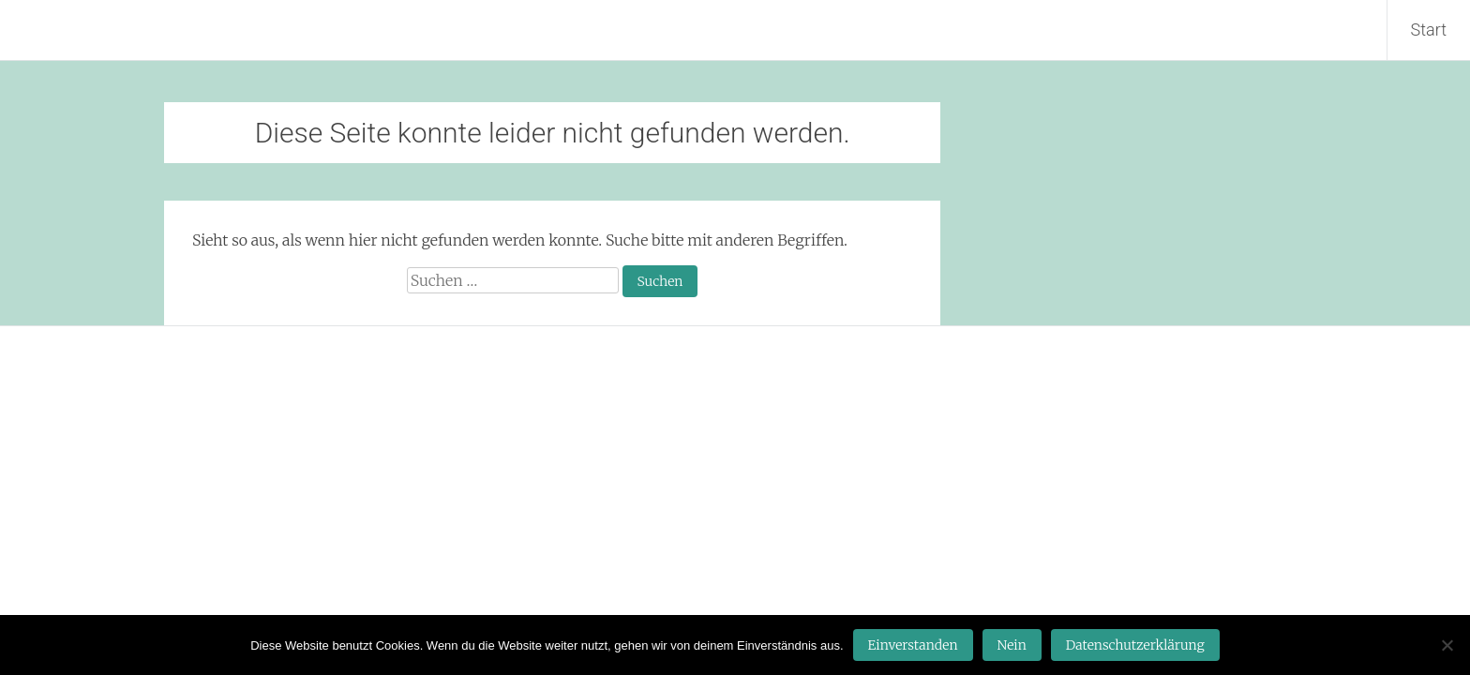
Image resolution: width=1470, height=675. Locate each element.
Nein (1012, 645)
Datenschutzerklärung (1135, 645)
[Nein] (1446, 645)
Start (1429, 29)
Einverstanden (913, 645)
